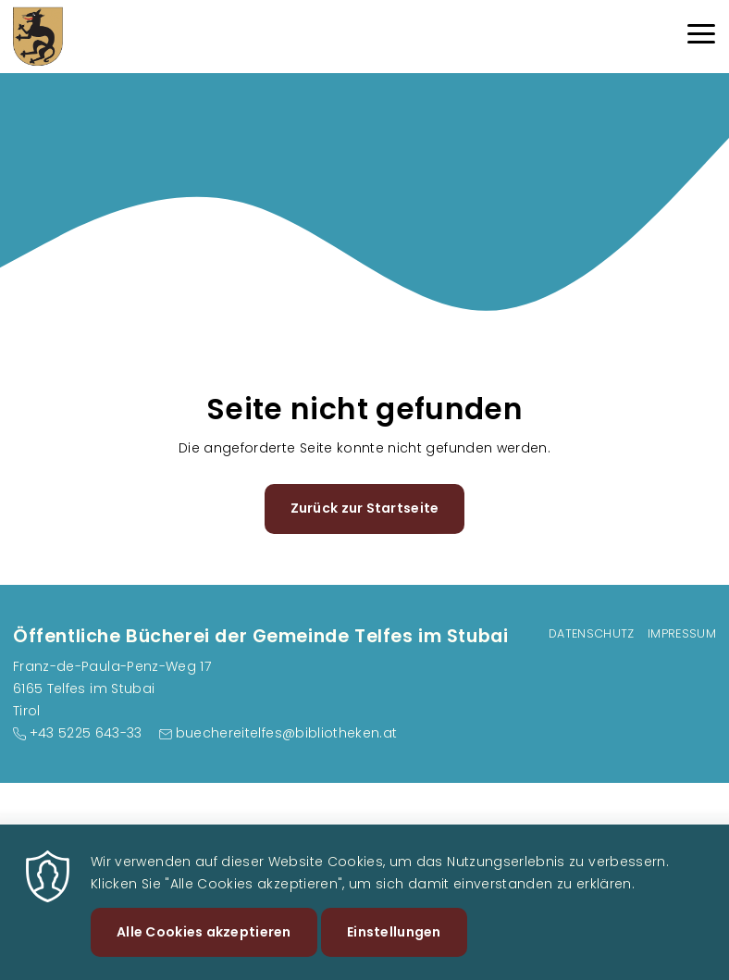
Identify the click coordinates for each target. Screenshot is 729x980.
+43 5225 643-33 (86, 733)
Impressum (682, 633)
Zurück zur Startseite (364, 508)
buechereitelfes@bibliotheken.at (287, 733)
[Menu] (701, 36)
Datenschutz (592, 633)
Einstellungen (394, 943)
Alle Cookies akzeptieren (204, 943)
